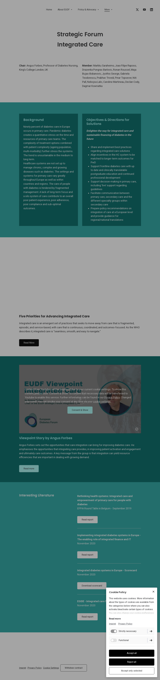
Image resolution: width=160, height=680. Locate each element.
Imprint (112, 623)
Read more (115, 618)
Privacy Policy (125, 623)
